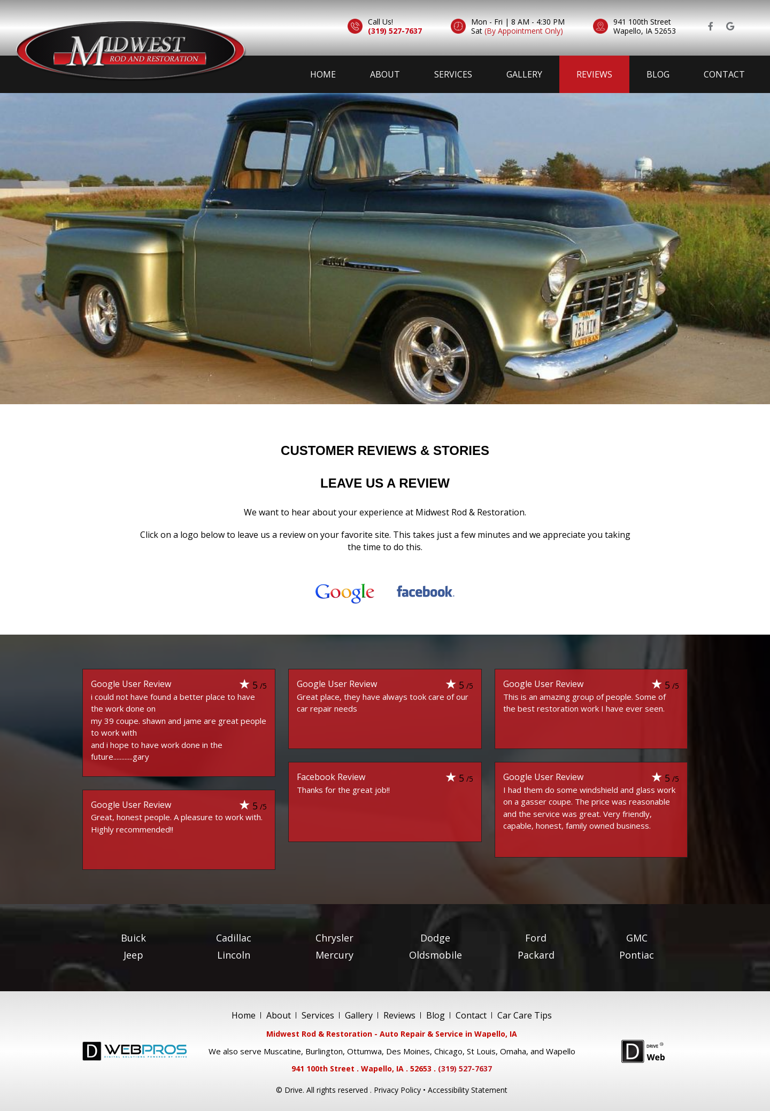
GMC (637, 937)
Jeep (133, 954)
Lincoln (233, 954)
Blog (657, 74)
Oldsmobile (435, 954)
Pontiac (636, 954)
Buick (133, 937)
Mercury (334, 954)
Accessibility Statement (467, 1090)
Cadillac (233, 937)
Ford (535, 937)
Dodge (435, 937)
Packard (536, 954)
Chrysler (334, 937)
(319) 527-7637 (395, 31)
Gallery (524, 74)
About (385, 74)
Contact (724, 74)
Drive (293, 1090)
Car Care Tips (524, 1015)
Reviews (594, 74)
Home (323, 74)
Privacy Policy (397, 1090)
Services (453, 74)
